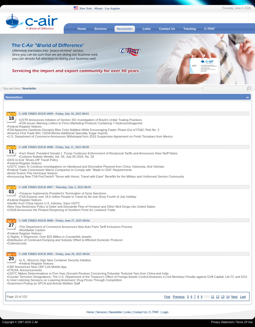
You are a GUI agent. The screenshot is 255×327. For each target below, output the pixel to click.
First (167, 296)
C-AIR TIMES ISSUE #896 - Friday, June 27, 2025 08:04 (54, 220)
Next (234, 296)
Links (127, 312)
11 (212, 296)
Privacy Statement (222, 322)
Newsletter (29, 88)
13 (222, 296)
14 (228, 296)
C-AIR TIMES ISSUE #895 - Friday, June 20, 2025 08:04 (54, 253)
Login (165, 312)
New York (85, 8)
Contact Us (140, 312)
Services (101, 312)
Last (243, 296)
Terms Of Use (244, 322)
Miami (98, 8)
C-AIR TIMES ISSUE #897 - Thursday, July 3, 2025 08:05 (55, 187)
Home (90, 312)
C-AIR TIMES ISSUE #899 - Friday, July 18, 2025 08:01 (54, 113)
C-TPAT (154, 312)
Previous (179, 296)
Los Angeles (112, 8)
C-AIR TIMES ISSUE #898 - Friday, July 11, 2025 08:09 (54, 147)
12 (217, 296)
